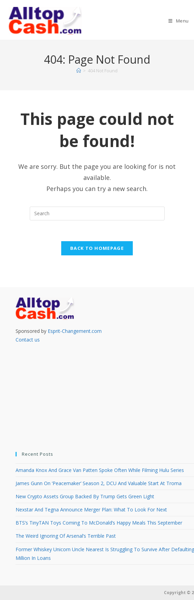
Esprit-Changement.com (75, 331)
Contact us (28, 339)
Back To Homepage (97, 248)
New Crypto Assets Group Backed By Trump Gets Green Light (85, 496)
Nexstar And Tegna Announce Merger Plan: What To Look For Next (91, 509)
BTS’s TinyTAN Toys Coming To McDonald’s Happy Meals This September (99, 522)
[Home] (78, 70)
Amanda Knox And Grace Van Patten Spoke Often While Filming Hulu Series (100, 470)
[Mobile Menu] (178, 21)
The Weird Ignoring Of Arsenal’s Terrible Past (66, 536)
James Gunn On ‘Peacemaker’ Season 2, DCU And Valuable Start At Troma (99, 483)
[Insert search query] (97, 213)
